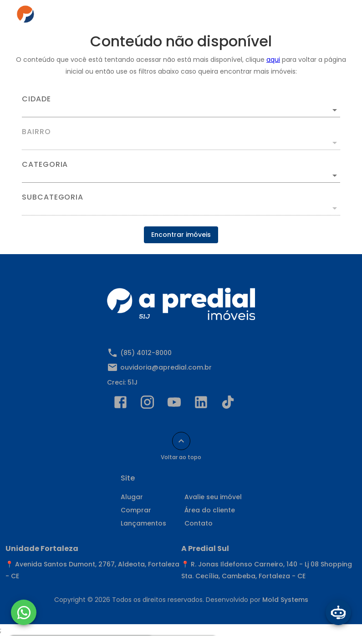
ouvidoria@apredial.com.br (166, 367)
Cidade (36, 99)
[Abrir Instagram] (147, 404)
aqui (273, 59)
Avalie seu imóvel (213, 496)
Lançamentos (143, 523)
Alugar (132, 496)
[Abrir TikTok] (228, 404)
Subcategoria (52, 197)
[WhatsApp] (23, 612)
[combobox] (181, 106)
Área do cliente (209, 510)
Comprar (136, 510)
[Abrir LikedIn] (201, 404)
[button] (181, 175)
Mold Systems (285, 599)
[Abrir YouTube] (174, 404)
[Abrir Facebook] (120, 404)
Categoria (45, 164)
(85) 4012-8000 (146, 352)
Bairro (36, 131)
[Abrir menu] (332, 16)
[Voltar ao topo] (181, 441)
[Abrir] (334, 110)
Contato (198, 523)
